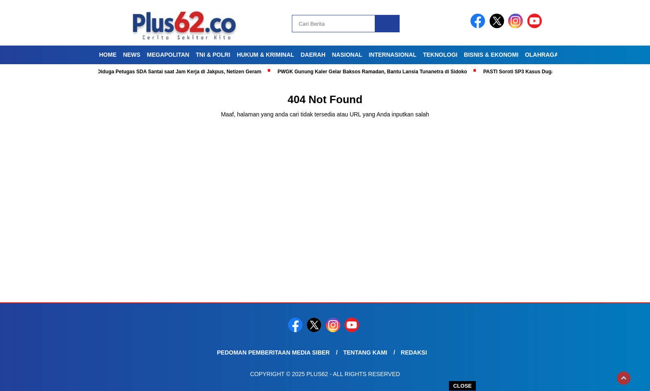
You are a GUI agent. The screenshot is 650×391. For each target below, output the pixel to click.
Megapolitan (168, 54)
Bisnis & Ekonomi (491, 54)
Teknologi (440, 54)
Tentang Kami (365, 352)
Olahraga (541, 54)
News (132, 54)
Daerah (313, 54)
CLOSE (462, 386)
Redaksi (414, 352)
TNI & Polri (213, 54)
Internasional (392, 54)
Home (107, 54)
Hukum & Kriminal (265, 54)
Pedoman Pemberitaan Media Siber (273, 352)
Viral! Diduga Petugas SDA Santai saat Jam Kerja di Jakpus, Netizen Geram (175, 72)
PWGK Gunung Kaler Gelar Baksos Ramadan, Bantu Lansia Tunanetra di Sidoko (374, 72)
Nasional (347, 54)
